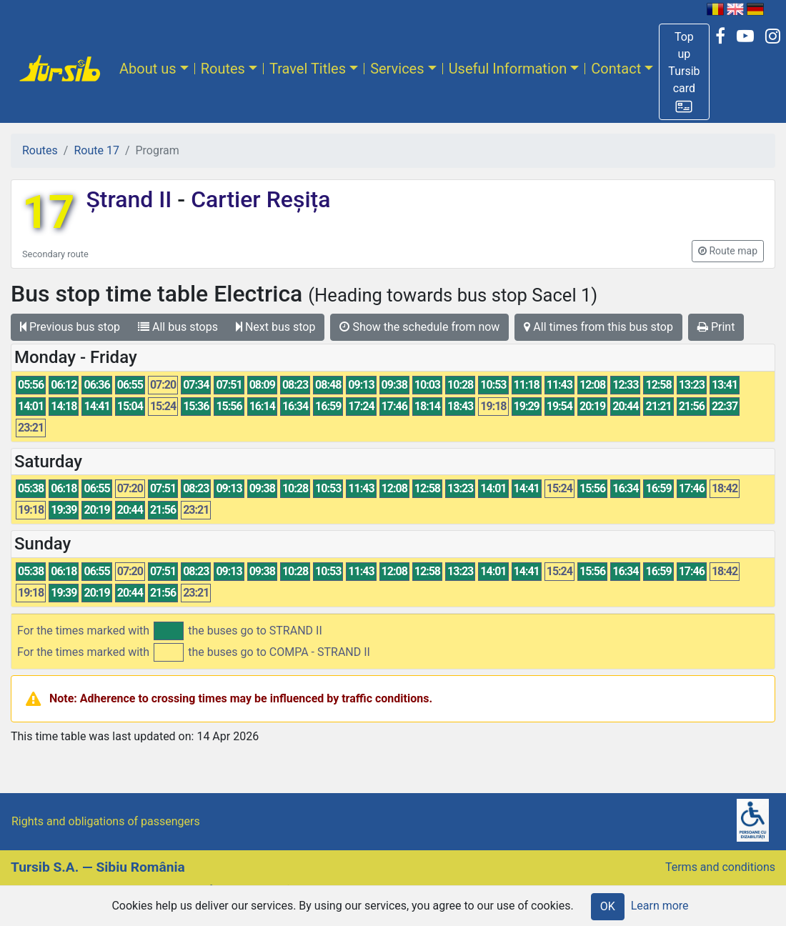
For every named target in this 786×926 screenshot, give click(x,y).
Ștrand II (131, 199)
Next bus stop (276, 327)
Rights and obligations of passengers (105, 821)
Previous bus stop (70, 327)
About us (147, 68)
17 (48, 212)
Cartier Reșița (257, 199)
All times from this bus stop (598, 327)
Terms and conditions (720, 867)
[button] (684, 72)
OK (607, 906)
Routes (223, 68)
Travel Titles (307, 68)
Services (397, 68)
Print (716, 327)
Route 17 (96, 150)
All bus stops (178, 327)
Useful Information (508, 68)
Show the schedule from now (419, 327)
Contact (616, 68)
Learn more (660, 905)
